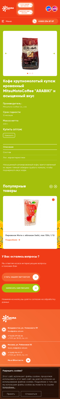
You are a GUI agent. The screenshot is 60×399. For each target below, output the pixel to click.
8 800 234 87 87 (46, 21)
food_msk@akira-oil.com (17, 348)
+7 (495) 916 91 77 (15, 353)
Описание (8, 147)
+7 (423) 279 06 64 (15, 336)
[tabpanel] (30, 53)
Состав (7, 152)
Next (54, 53)
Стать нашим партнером (21, 277)
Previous (6, 53)
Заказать (9, 135)
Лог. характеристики (14, 157)
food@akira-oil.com (15, 331)
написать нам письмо (22, 288)
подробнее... (9, 387)
